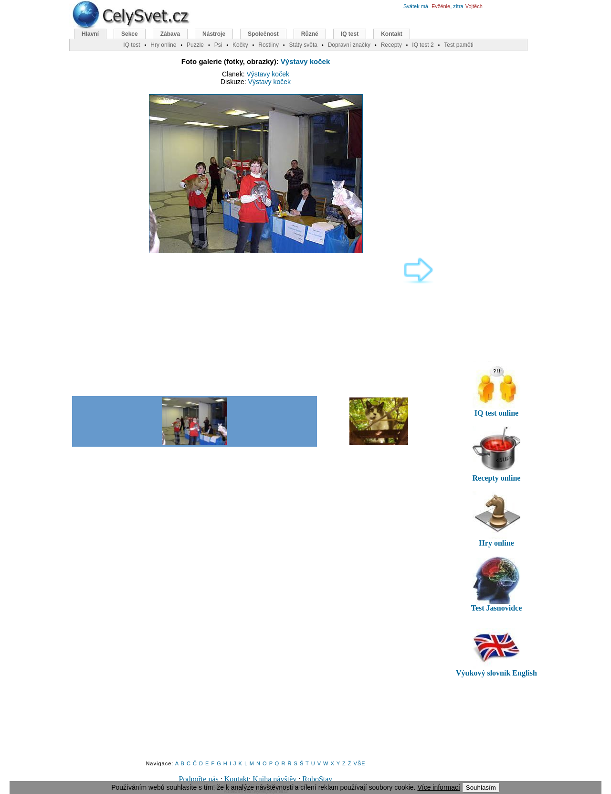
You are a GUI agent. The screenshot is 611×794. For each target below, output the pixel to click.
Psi (218, 45)
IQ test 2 (422, 45)
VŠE (360, 763)
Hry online (163, 45)
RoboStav (317, 779)
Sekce (129, 34)
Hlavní (90, 34)
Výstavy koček (305, 61)
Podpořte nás (199, 779)
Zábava (170, 34)
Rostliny (268, 45)
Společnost (263, 34)
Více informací (438, 787)
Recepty (391, 45)
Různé (309, 34)
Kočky (240, 45)
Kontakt (236, 779)
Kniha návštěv (274, 779)
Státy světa (303, 45)
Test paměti (458, 45)
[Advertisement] (251, 324)
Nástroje (213, 34)
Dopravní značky (349, 45)
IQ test (349, 34)
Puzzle (195, 45)
